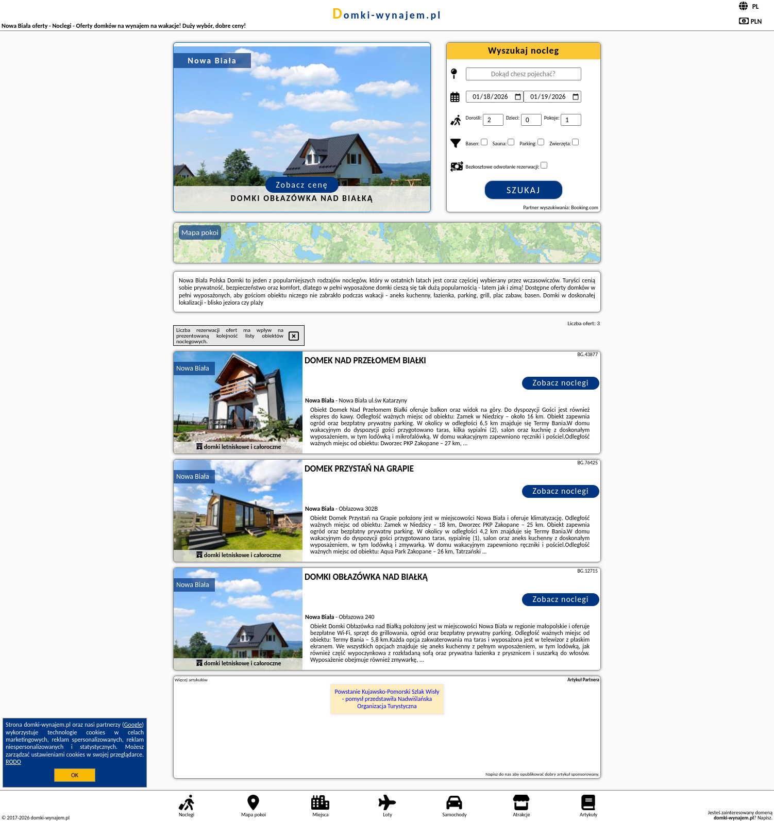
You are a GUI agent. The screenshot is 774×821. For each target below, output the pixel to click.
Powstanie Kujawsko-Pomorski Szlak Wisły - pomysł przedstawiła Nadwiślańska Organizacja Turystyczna (387, 699)
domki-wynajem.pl (387, 15)
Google (133, 724)
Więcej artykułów (191, 679)
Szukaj (524, 190)
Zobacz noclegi (561, 383)
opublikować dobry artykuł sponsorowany (559, 774)
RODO (13, 761)
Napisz (764, 817)
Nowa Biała (192, 368)
